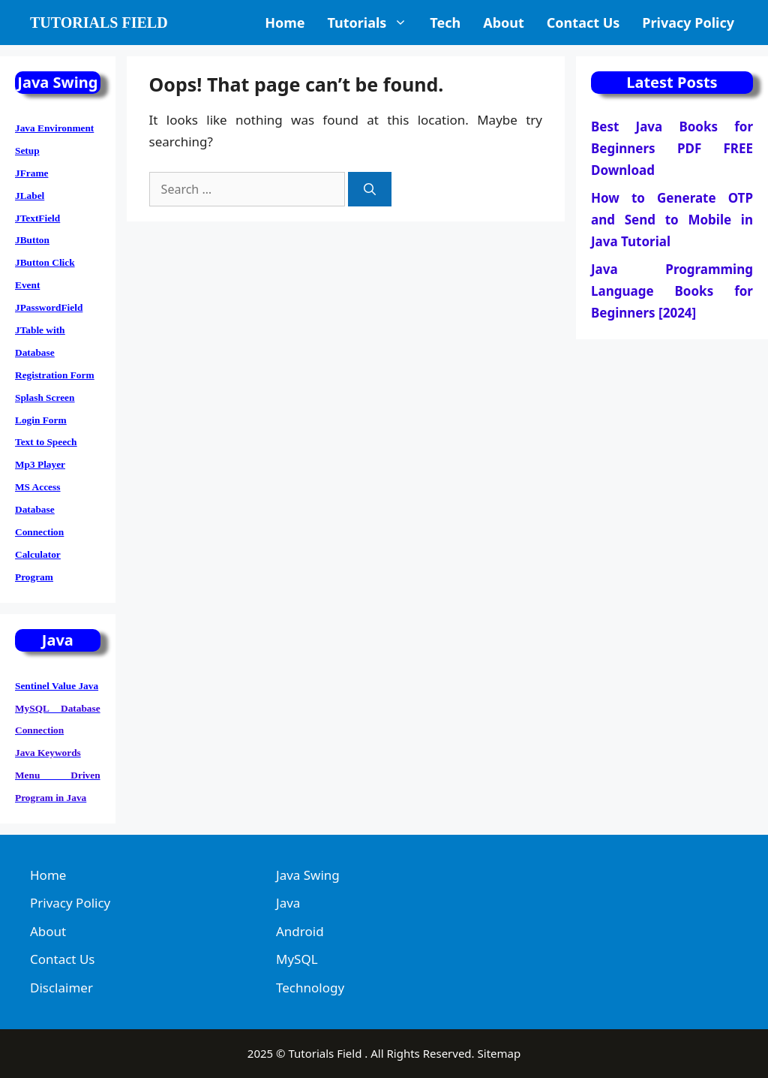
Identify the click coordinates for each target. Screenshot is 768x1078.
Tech (445, 23)
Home (284, 23)
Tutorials (372, 22)
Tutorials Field (99, 22)
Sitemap (499, 1053)
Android (300, 931)
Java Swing (308, 875)
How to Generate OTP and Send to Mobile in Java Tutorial (672, 219)
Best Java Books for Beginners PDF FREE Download (672, 148)
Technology (310, 987)
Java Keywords (48, 752)
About (503, 23)
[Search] (370, 189)
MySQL (297, 959)
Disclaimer (61, 987)
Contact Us (583, 23)
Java (288, 902)
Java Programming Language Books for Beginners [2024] (672, 290)
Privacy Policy (688, 23)
